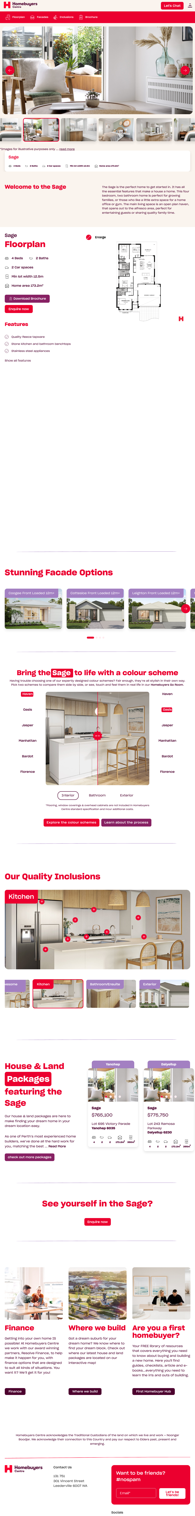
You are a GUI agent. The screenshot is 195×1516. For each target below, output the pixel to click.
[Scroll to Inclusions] (63, 17)
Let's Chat (172, 6)
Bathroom (97, 795)
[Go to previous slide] (9, 70)
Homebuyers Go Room (167, 684)
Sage (96, 1108)
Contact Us (63, 1467)
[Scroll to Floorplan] (15, 17)
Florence (27, 772)
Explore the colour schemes (71, 822)
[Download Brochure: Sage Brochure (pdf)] (88, 17)
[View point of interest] (45, 949)
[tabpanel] (97, 70)
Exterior (126, 795)
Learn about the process (126, 822)
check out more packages (29, 1157)
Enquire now (97, 1222)
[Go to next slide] (185, 70)
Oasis (27, 710)
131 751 (59, 1476)
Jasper (27, 725)
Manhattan (28, 741)
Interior (68, 795)
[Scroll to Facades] (38, 17)
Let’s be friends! (172, 1493)
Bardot (27, 756)
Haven (27, 694)
